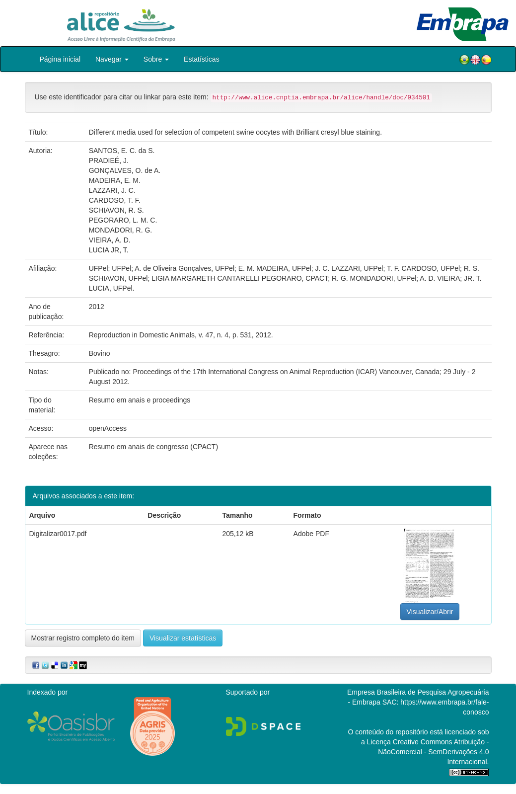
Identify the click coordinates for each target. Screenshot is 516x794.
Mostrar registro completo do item (83, 638)
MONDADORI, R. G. (120, 230)
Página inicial (60, 59)
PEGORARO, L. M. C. (123, 220)
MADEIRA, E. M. (115, 180)
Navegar (112, 59)
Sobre (156, 59)
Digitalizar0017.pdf (58, 534)
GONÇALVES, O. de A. (124, 170)
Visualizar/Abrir (430, 612)
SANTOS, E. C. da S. (122, 151)
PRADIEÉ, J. (109, 160)
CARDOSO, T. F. (115, 200)
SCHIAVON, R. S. (116, 210)
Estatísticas (202, 59)
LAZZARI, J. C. (112, 190)
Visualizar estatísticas (182, 638)
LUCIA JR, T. (109, 250)
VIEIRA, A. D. (110, 240)
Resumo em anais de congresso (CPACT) (153, 447)
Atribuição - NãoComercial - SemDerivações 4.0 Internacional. (433, 752)
